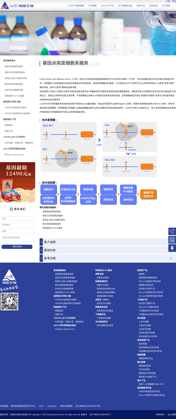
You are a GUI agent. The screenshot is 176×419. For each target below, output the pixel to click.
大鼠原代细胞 (145, 325)
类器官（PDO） (102, 300)
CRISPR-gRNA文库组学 (14, 137)
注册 (168, 1)
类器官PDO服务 (104, 303)
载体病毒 (141, 362)
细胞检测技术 (101, 281)
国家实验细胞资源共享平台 (23, 406)
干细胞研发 (100, 314)
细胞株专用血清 (146, 285)
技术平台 (141, 6)
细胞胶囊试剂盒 (146, 358)
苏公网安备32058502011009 (88, 406)
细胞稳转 (9, 125)
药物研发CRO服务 (103, 270)
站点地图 (172, 414)
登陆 (174, 1)
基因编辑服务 (9, 60)
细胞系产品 (142, 270)
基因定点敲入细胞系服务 (16, 78)
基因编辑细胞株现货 (148, 278)
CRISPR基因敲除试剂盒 (149, 391)
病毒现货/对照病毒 (147, 373)
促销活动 (153, 6)
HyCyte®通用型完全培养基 (151, 292)
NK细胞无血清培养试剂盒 (150, 351)
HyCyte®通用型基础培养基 (151, 296)
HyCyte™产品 (107, 6)
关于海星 (166, 6)
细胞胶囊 (141, 355)
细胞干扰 (9, 131)
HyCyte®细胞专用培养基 (150, 281)
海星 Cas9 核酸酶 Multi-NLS (151, 384)
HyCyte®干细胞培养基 (149, 307)
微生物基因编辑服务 (14, 84)
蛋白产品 (141, 380)
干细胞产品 (142, 300)
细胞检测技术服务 (105, 296)
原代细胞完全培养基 (148, 336)
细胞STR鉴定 (103, 285)
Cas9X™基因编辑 (76, 6)
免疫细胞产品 (143, 340)
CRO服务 (92, 6)
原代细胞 (141, 318)
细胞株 (142, 274)
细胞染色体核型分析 (106, 289)
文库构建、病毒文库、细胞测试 (19, 143)
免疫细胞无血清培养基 (149, 347)
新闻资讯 (160, 414)
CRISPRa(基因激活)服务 (15, 107)
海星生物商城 (66, 406)
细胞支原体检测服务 (106, 292)
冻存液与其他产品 (147, 289)
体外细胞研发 (101, 322)
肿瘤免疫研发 (101, 307)
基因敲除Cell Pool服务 (15, 96)
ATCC (41, 406)
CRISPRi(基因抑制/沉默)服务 (18, 113)
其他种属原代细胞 (147, 333)
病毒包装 (99, 274)
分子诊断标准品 (125, 6)
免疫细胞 (143, 344)
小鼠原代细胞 (145, 329)
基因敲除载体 (145, 366)
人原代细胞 (144, 322)
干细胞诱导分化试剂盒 (149, 311)
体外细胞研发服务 (105, 325)
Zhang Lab (52, 406)
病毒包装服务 (103, 278)
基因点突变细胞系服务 (15, 72)
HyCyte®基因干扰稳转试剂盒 (152, 395)
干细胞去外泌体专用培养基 (151, 314)
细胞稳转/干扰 (9, 119)
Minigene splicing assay (14, 154)
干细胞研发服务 (104, 318)
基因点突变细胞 (86, 79)
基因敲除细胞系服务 (14, 66)
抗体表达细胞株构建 (14, 90)
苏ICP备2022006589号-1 (100, 414)
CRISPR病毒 (144, 369)
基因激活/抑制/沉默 (12, 102)
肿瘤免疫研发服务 (105, 311)
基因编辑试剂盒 (144, 388)
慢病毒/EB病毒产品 (147, 377)
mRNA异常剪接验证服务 (14, 149)
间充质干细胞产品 (147, 303)
